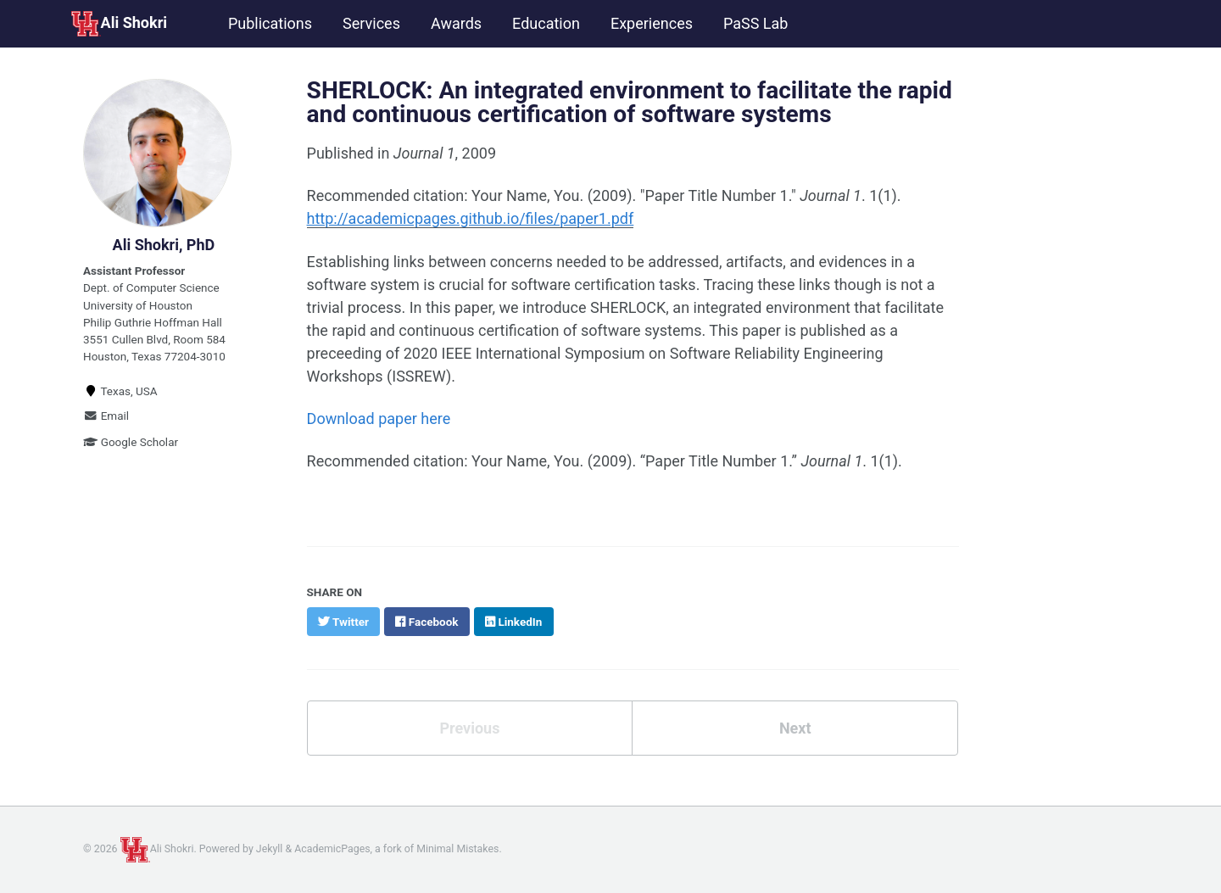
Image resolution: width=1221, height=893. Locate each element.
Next (795, 728)
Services (371, 23)
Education (546, 23)
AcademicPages (332, 849)
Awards (456, 23)
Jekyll (269, 849)
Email (106, 415)
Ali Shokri (119, 23)
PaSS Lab (755, 23)
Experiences (651, 23)
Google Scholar (130, 442)
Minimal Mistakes (457, 849)
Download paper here (379, 418)
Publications (270, 23)
